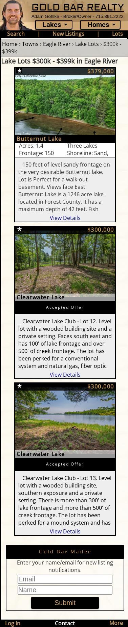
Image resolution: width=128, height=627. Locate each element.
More (116, 623)
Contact (65, 623)
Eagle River (57, 44)
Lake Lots (87, 44)
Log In (12, 623)
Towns (30, 44)
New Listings (68, 33)
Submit (65, 602)
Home (10, 44)
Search (16, 33)
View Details (65, 218)
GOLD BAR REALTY (77, 7)
